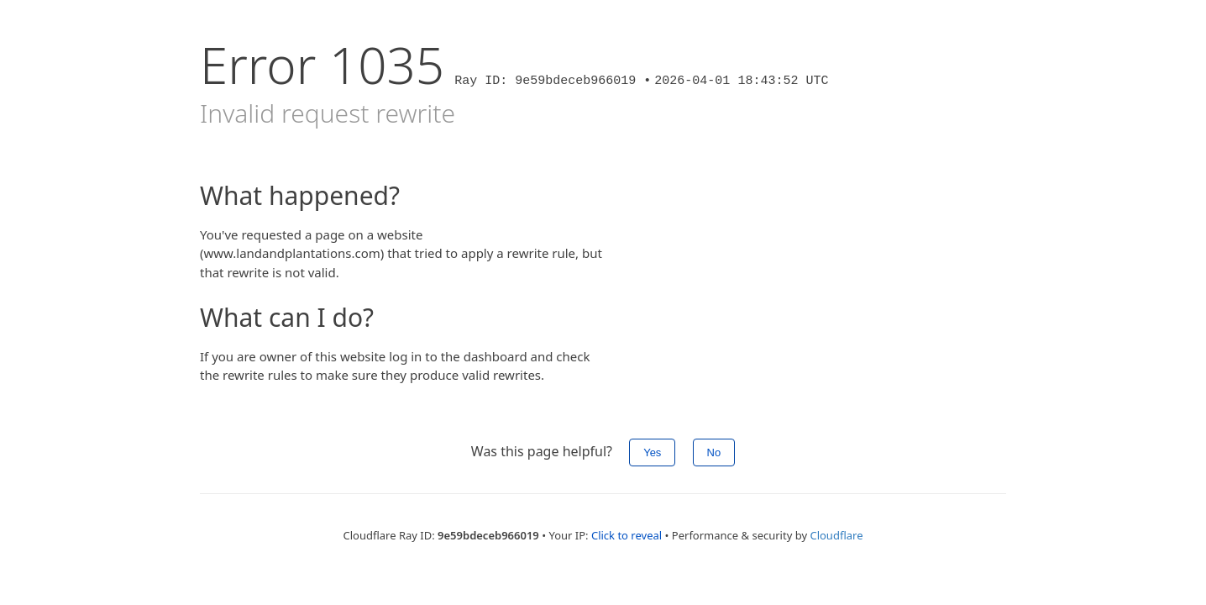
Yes (652, 452)
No (714, 452)
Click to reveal (626, 535)
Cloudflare (836, 535)
